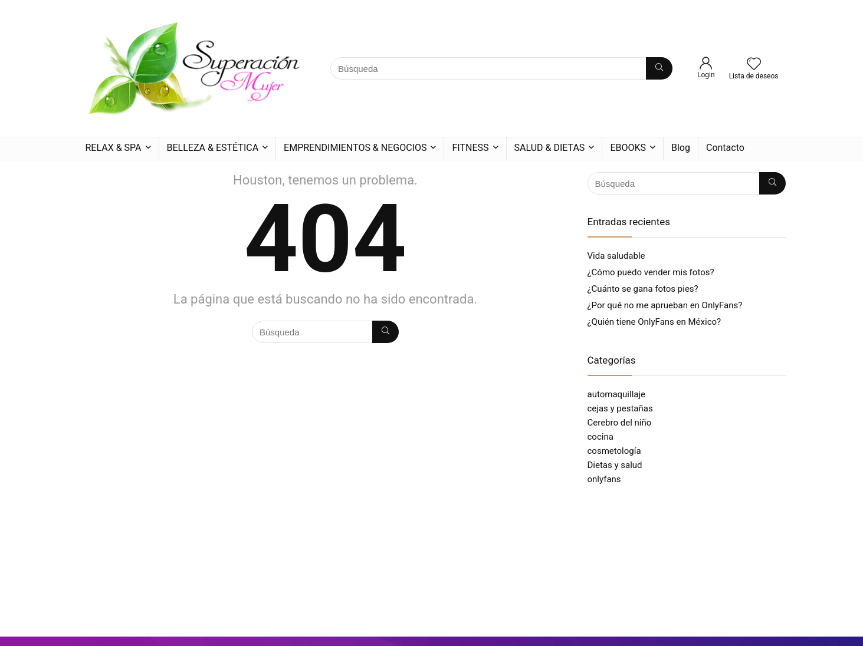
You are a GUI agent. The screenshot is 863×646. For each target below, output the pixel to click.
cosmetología (614, 451)
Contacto (725, 147)
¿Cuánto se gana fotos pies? (643, 289)
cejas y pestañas (620, 408)
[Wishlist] (754, 65)
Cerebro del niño (620, 422)
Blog (680, 147)
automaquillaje (617, 394)
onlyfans (604, 479)
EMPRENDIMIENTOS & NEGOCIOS (355, 147)
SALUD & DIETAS (549, 147)
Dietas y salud (615, 465)
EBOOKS (628, 147)
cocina (600, 436)
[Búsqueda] (659, 68)
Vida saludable (616, 256)
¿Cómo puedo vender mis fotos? (651, 272)
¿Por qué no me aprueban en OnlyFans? (665, 305)
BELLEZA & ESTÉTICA (213, 147)
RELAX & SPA (114, 147)
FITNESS (470, 147)
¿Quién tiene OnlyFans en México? (654, 322)
